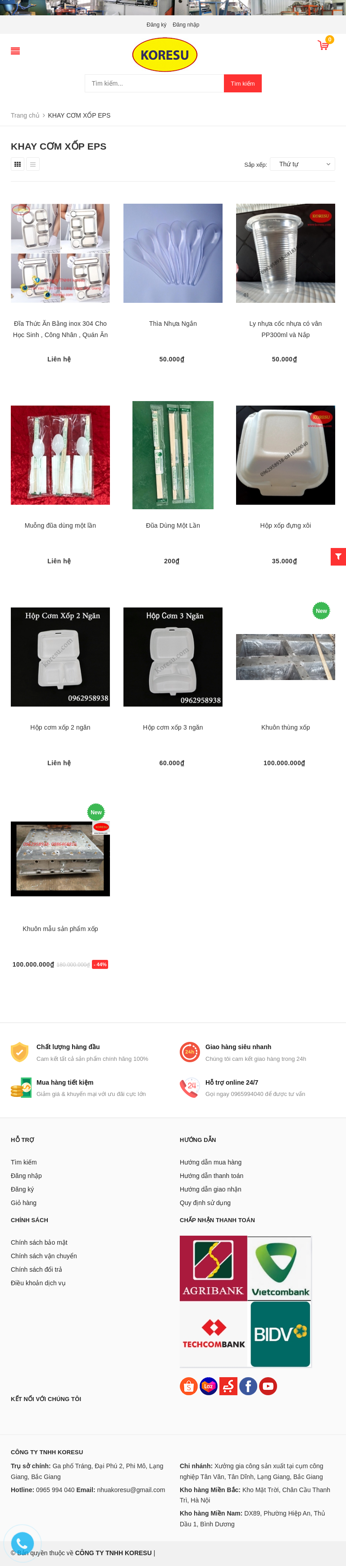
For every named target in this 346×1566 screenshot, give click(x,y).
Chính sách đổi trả (36, 1269)
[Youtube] (268, 1385)
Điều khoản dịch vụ (38, 1283)
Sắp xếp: (255, 164)
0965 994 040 (55, 1489)
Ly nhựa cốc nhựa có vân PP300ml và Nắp (285, 329)
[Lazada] (209, 1385)
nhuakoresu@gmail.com (131, 1489)
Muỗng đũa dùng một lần (60, 525)
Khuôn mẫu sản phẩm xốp (60, 928)
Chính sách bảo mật (39, 1242)
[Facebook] (248, 1385)
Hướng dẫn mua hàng (210, 1162)
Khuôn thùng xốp (285, 727)
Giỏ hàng (23, 1202)
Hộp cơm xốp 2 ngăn (60, 727)
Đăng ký (157, 25)
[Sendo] (228, 1385)
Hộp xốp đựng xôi (285, 525)
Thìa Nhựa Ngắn (173, 323)
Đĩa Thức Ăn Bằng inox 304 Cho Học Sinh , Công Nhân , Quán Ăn (60, 329)
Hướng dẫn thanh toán (211, 1175)
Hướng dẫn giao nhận (210, 1189)
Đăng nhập (186, 25)
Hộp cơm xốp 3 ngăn (173, 727)
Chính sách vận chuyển (44, 1256)
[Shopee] (189, 1385)
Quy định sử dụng (205, 1202)
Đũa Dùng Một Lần (173, 525)
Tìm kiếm (243, 83)
